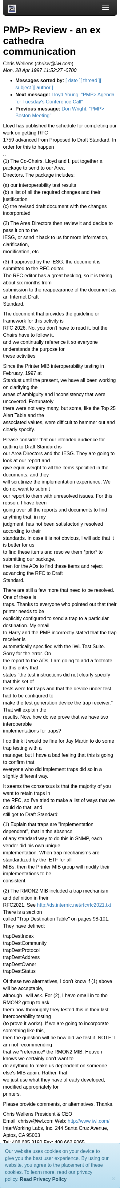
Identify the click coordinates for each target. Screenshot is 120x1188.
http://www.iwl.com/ (89, 1121)
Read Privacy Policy (43, 1179)
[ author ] (43, 87)
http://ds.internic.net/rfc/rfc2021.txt (74, 905)
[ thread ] (90, 80)
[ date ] (73, 80)
